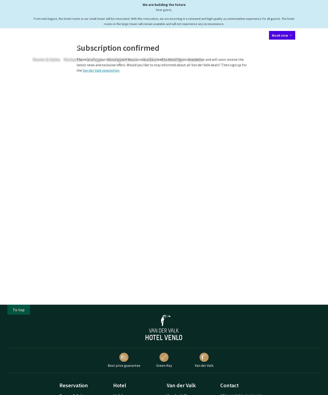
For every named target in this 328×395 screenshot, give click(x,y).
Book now (282, 35)
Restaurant (73, 59)
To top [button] (19, 309)
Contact (216, 35)
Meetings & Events (123, 59)
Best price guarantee (124, 360)
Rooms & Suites (46, 59)
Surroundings (172, 59)
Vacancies (195, 59)
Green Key (164, 360)
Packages (95, 59)
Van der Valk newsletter (101, 70)
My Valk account (239, 35)
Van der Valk (204, 360)
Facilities (149, 59)
